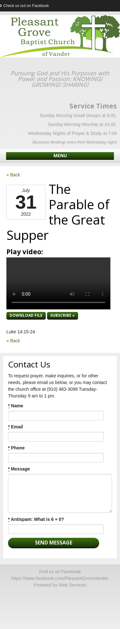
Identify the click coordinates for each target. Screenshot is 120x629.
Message (19, 469)
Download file (26, 315)
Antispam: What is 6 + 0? (36, 519)
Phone (16, 448)
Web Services (72, 585)
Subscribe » (62, 315)
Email (15, 427)
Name (15, 406)
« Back (13, 174)
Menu (60, 155)
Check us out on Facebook (26, 6)
